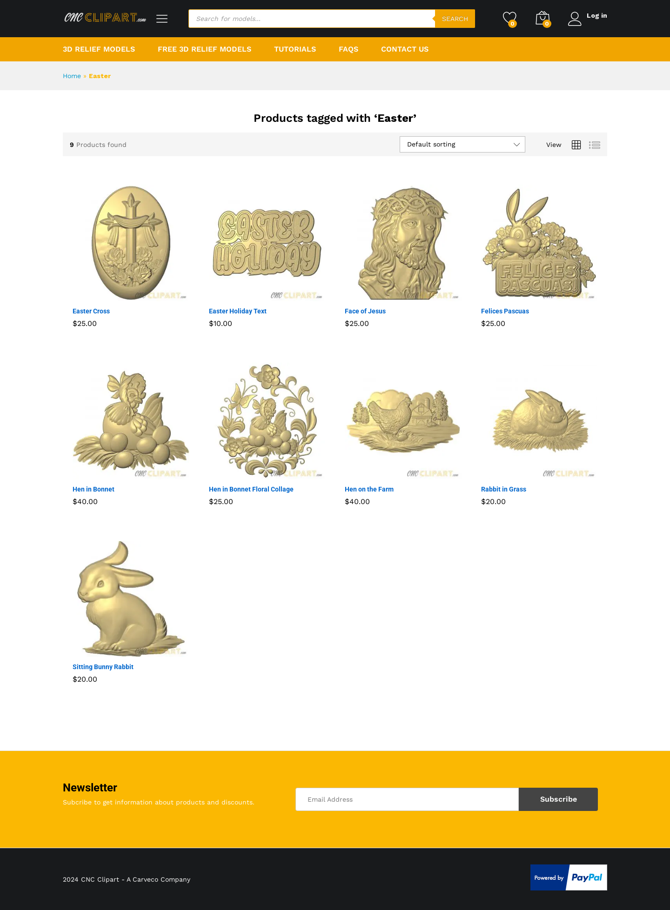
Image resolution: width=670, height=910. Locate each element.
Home (72, 76)
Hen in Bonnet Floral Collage (251, 489)
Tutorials (295, 49)
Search (454, 18)
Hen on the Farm (369, 489)
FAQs (348, 49)
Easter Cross (91, 311)
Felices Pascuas (505, 311)
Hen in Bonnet (93, 489)
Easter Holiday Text (238, 311)
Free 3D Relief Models (204, 49)
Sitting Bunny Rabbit (103, 667)
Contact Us (405, 49)
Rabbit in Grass (503, 489)
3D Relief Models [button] (99, 49)
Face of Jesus (365, 311)
